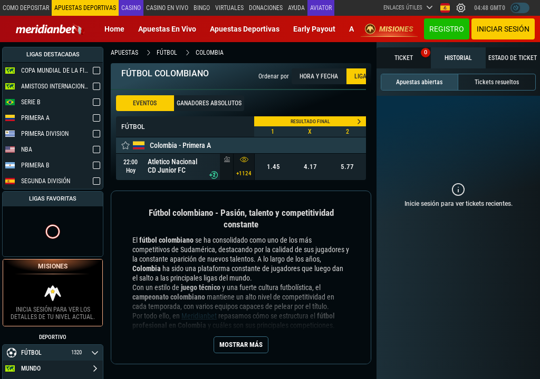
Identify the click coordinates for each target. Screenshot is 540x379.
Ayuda (296, 8)
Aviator (321, 8)
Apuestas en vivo (167, 29)
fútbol (167, 52)
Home (114, 29)
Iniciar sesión (503, 29)
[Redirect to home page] (50, 29)
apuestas (124, 52)
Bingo (202, 8)
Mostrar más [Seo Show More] (241, 344)
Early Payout (314, 29)
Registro (446, 29)
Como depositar (26, 8)
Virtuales (229, 8)
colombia (210, 52)
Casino (131, 8)
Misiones (389, 29)
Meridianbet (199, 316)
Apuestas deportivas (244, 29)
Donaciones (266, 8)
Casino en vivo (167, 8)
